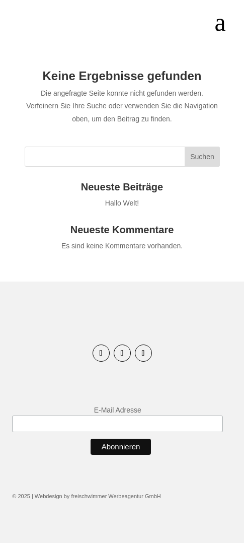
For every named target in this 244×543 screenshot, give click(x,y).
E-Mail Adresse (117, 410)
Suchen (202, 157)
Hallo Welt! (122, 203)
